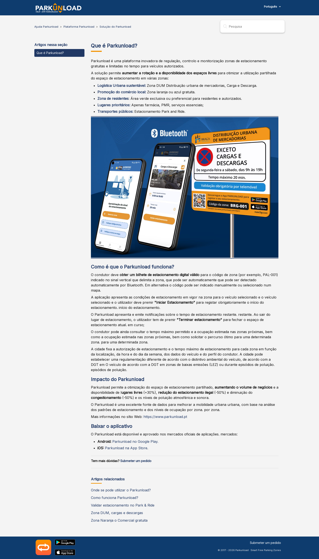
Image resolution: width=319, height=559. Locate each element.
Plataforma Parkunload (78, 26)
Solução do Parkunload (115, 26)
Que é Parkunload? (50, 53)
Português (271, 6)
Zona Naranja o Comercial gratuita (119, 520)
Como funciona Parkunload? (114, 497)
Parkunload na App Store (126, 448)
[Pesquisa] (252, 26)
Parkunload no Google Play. (135, 441)
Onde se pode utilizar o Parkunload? (121, 490)
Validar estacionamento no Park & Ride (122, 505)
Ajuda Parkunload (46, 26)
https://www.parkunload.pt (165, 416)
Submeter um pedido (135, 461)
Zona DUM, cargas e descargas (117, 513)
